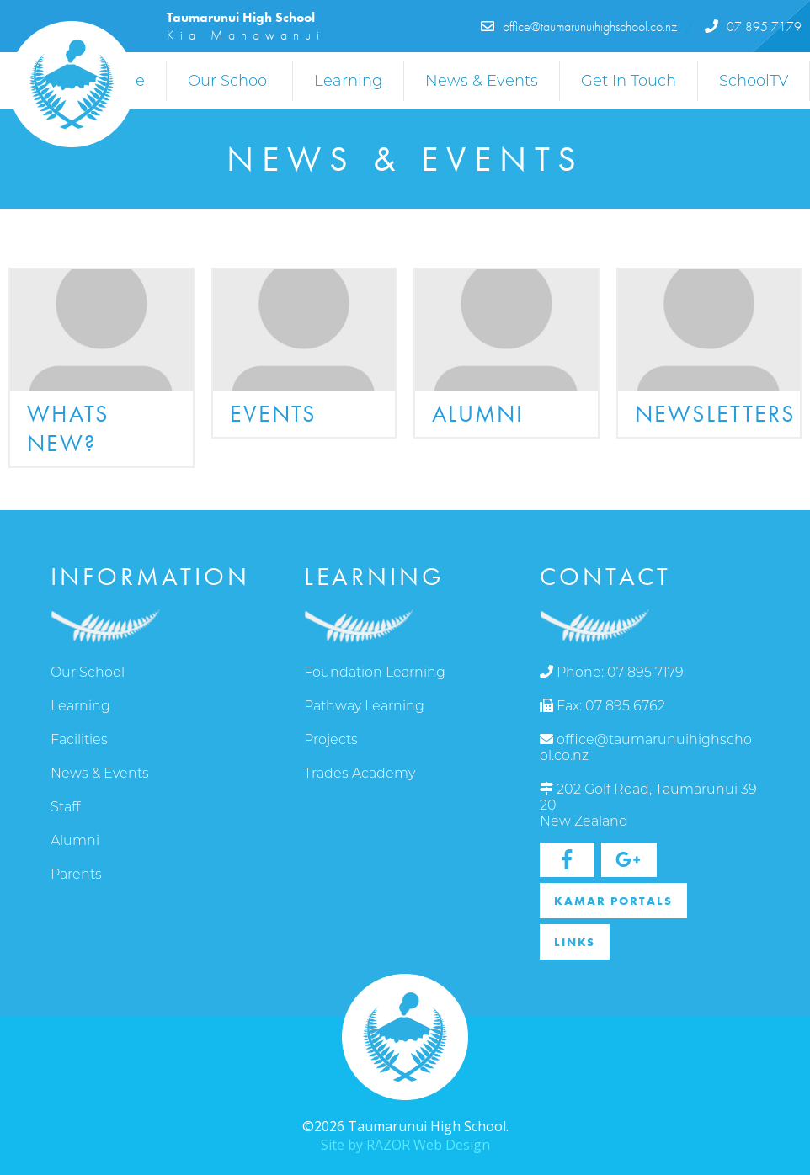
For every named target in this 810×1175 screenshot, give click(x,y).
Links (574, 941)
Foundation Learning (374, 672)
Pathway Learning (364, 706)
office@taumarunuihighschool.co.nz (579, 26)
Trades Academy (359, 773)
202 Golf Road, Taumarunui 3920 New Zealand (648, 805)
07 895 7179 (753, 26)
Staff (65, 807)
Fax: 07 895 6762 (602, 706)
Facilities (79, 739)
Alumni (75, 840)
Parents (76, 874)
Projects (331, 739)
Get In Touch (628, 81)
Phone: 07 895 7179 (612, 672)
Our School (229, 81)
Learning (348, 81)
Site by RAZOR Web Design (405, 1144)
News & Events (481, 81)
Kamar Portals (613, 900)
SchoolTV (753, 81)
